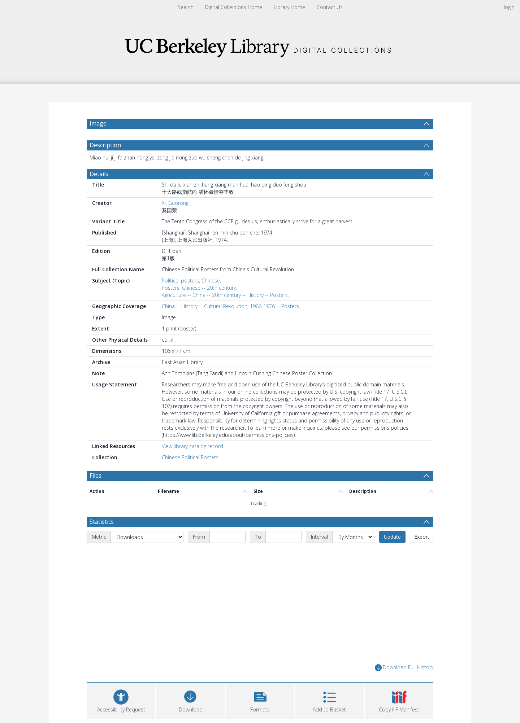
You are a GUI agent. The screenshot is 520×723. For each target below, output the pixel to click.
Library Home (289, 7)
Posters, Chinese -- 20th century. (199, 287)
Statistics (102, 522)
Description (105, 145)
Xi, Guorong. (176, 203)
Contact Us (330, 7)
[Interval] (352, 537)
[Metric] (146, 537)
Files (95, 475)
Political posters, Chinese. (191, 280)
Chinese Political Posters (190, 457)
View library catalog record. (193, 446)
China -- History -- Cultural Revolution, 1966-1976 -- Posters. (231, 306)
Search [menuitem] (186, 7)
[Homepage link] (260, 45)
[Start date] (227, 537)
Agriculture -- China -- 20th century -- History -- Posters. (225, 295)
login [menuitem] (509, 7)
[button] (260, 700)
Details (99, 174)
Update (392, 536)
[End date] (283, 537)
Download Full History (404, 667)
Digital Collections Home (233, 7)
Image (98, 123)
